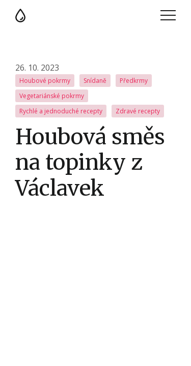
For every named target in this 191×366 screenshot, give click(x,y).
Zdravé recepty (138, 111)
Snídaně (95, 80)
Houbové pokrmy (44, 80)
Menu (168, 15)
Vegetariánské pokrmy (51, 96)
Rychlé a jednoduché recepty (60, 111)
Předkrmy (134, 80)
